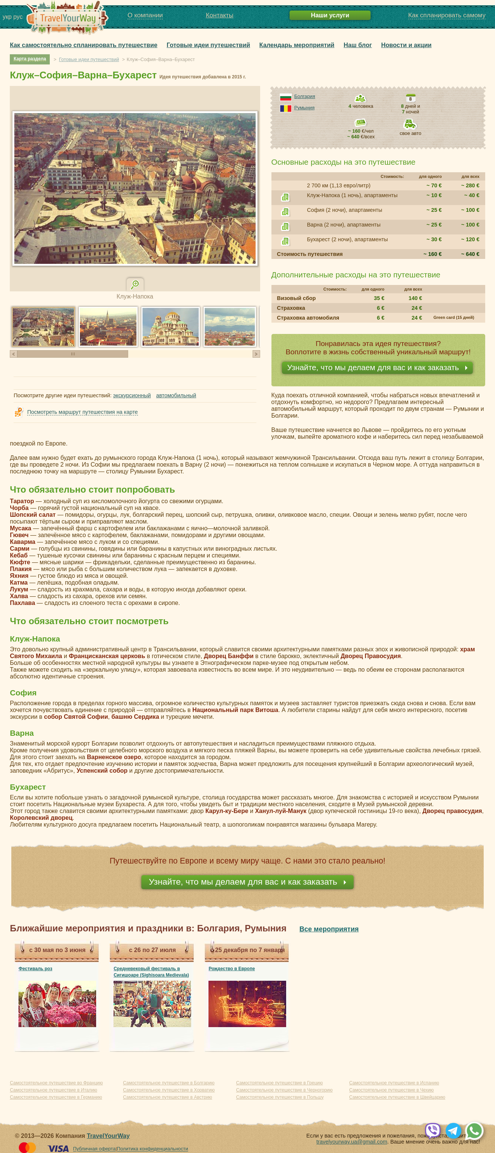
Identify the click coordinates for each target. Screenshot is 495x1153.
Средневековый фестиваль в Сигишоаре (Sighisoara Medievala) (151, 972)
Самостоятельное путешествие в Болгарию (169, 1083)
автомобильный (176, 395)
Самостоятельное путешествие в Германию (56, 1097)
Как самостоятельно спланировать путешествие (83, 44)
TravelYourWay (108, 1136)
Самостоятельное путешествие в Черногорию (284, 1090)
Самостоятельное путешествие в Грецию (279, 1083)
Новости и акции (406, 44)
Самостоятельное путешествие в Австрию (167, 1097)
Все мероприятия (329, 929)
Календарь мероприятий (296, 44)
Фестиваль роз (35, 968)
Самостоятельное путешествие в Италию (53, 1090)
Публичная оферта (94, 1149)
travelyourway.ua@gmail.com (351, 1142)
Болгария (304, 96)
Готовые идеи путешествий (208, 44)
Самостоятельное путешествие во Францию (56, 1083)
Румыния (304, 107)
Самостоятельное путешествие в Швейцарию (397, 1097)
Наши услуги (330, 15)
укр (7, 17)
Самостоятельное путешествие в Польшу (279, 1097)
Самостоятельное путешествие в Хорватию (169, 1090)
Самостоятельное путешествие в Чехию (391, 1090)
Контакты (219, 15)
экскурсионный (132, 395)
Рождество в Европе (231, 968)
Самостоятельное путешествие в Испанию (394, 1083)
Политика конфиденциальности (152, 1149)
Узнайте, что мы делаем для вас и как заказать (374, 367)
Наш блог (358, 44)
